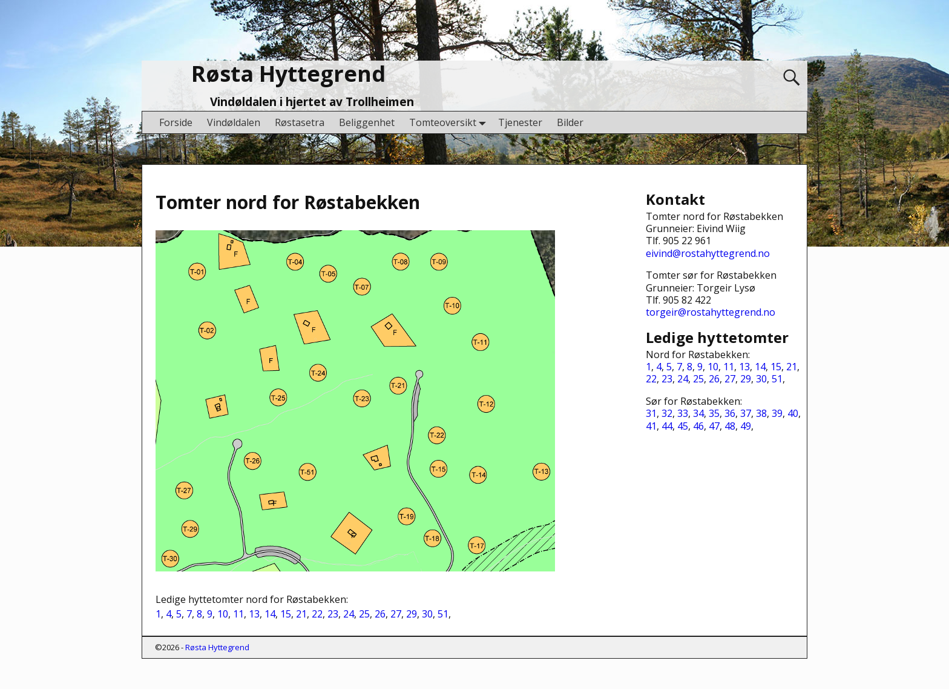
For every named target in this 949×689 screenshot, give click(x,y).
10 (222, 614)
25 (364, 614)
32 (667, 413)
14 (269, 614)
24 (348, 614)
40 (792, 413)
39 (777, 413)
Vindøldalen (233, 122)
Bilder (570, 122)
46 (698, 426)
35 (714, 413)
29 (411, 614)
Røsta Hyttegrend (288, 73)
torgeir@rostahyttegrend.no (710, 312)
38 (761, 413)
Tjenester (520, 122)
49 (745, 426)
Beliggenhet (367, 122)
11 (238, 614)
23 (332, 614)
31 (651, 413)
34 (698, 413)
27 (395, 614)
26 (380, 614)
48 (729, 426)
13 (254, 614)
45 (682, 426)
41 (651, 426)
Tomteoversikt (450, 122)
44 (667, 426)
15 (285, 614)
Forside (175, 122)
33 (682, 413)
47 (714, 426)
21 (301, 614)
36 (729, 413)
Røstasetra (299, 122)
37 (745, 413)
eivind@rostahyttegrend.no (708, 253)
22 (317, 614)
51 (443, 614)
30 (427, 614)
